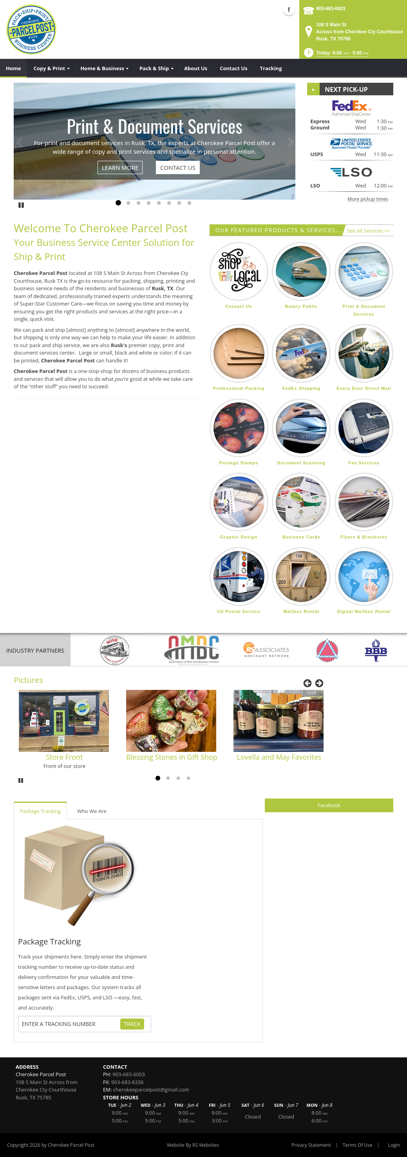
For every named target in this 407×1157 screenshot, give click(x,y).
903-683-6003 (330, 8)
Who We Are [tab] (92, 811)
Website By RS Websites (193, 1145)
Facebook (329, 805)
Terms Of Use (358, 1145)
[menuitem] (13, 68)
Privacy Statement (311, 1145)
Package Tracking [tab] (40, 811)
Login (394, 1145)
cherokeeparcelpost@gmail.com (151, 1089)
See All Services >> (368, 230)
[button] (335, 55)
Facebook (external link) (289, 9)
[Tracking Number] (71, 1024)
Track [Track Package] (132, 1024)
